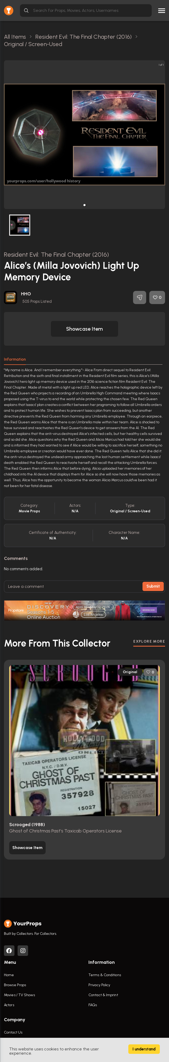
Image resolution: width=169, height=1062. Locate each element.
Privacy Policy (99, 985)
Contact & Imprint (103, 995)
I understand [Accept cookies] (144, 1049)
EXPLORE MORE (149, 641)
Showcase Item (84, 329)
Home (9, 975)
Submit (153, 586)
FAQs (92, 1005)
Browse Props (15, 985)
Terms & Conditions (104, 975)
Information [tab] (15, 359)
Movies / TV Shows (19, 995)
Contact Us (13, 1032)
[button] (84, 205)
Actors (9, 1005)
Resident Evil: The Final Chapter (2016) (56, 254)
